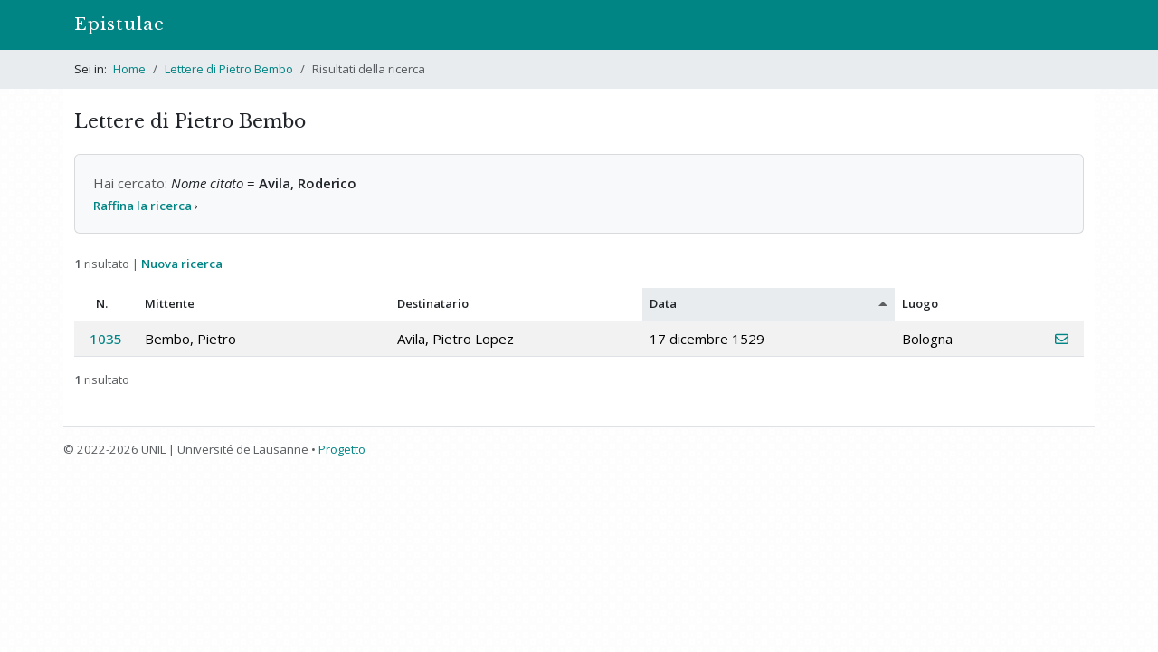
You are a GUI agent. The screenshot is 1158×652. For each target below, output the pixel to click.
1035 (106, 339)
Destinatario (433, 303)
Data (663, 303)
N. (102, 303)
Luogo (920, 303)
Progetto (341, 449)
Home (129, 69)
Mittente (170, 303)
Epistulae (119, 24)
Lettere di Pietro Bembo (229, 69)
